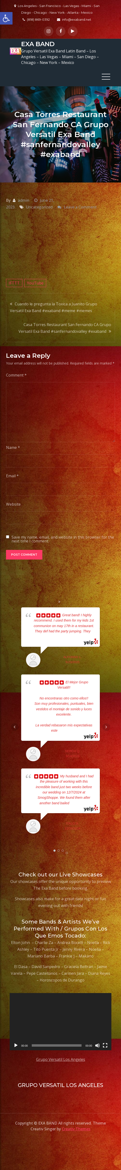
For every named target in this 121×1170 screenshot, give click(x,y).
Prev (15, 727)
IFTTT (14, 282)
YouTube (35, 282)
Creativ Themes (76, 1128)
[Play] (15, 1045)
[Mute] (97, 1045)
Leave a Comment (80, 206)
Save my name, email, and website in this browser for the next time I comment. (63, 539)
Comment (16, 374)
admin (23, 200)
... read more (66, 730)
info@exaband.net (74, 19)
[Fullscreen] (105, 1045)
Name (13, 447)
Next (106, 727)
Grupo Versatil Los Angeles (60, 1059)
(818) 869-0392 (36, 19)
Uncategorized (39, 206)
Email (12, 475)
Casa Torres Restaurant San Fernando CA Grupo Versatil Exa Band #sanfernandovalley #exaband (65, 328)
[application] (60, 1021)
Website (13, 504)
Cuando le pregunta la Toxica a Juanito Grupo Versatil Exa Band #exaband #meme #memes (53, 307)
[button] (6, 18)
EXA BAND (38, 44)
